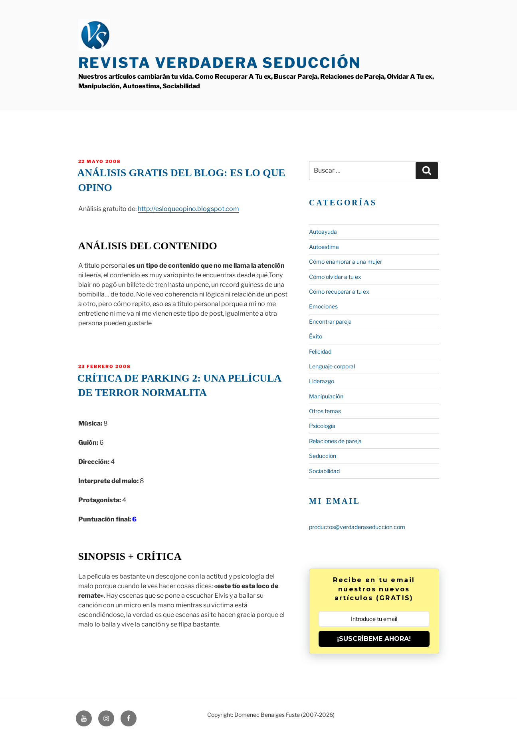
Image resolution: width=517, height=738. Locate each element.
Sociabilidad (324, 470)
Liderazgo (321, 381)
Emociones (323, 306)
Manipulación (326, 396)
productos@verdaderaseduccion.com (357, 526)
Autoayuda (323, 231)
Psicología (322, 425)
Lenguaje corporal (332, 366)
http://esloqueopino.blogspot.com (188, 209)
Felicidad (320, 351)
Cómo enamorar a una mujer (345, 261)
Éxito (315, 336)
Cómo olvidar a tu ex (335, 276)
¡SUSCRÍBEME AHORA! (374, 639)
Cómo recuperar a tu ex (339, 291)
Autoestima (324, 246)
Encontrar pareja (330, 321)
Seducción (322, 455)
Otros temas (325, 411)
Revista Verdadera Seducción (219, 63)
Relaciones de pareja (335, 441)
